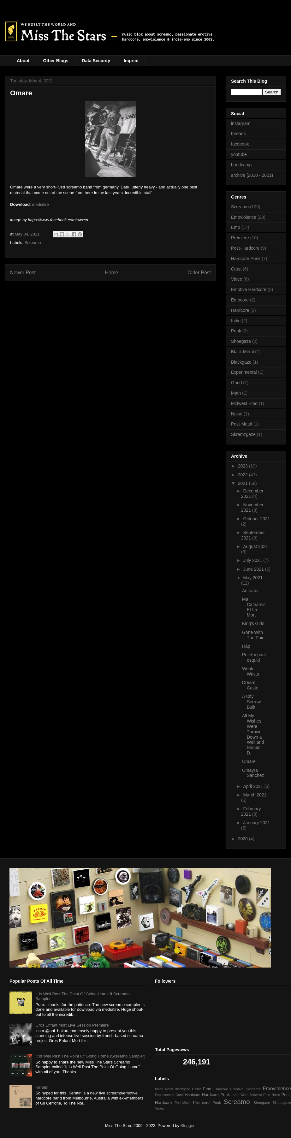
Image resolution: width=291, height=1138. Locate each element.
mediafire (40, 204)
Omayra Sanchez (253, 773)
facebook (240, 143)
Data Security (96, 60)
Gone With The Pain (253, 635)
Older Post (199, 272)
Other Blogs (55, 60)
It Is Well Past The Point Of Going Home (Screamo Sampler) (90, 1056)
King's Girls (253, 623)
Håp (246, 646)
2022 (243, 474)
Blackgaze (241, 362)
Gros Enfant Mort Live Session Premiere (72, 1025)
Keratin (41, 1087)
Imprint (131, 60)
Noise (236, 413)
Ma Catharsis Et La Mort (253, 607)
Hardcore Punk (245, 258)
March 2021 (254, 794)
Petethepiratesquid (254, 657)
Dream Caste (250, 685)
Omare (249, 761)
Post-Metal (241, 423)
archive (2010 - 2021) (252, 175)
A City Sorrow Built (251, 702)
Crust (236, 268)
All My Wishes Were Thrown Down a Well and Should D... (253, 734)
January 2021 (256, 822)
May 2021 (252, 577)
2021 (243, 483)
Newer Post (23, 272)
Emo (235, 227)
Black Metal (242, 351)
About (23, 60)
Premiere (240, 237)
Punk (236, 330)
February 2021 (251, 811)
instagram (240, 123)
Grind (236, 382)
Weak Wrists (250, 671)
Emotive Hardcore (248, 289)
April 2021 (253, 786)
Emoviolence (243, 217)
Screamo (33, 242)
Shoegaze (241, 341)
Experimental (244, 372)
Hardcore (240, 310)
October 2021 (256, 518)
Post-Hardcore (245, 248)
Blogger (187, 1125)
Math (236, 393)
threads (238, 133)
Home (111, 272)
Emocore (240, 299)
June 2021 (254, 569)
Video (236, 279)
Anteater (250, 590)
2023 (243, 465)
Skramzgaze (243, 434)
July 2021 (253, 560)
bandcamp (241, 164)
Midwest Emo (244, 403)
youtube (239, 154)
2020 (243, 838)
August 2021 (255, 546)
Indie (236, 320)
